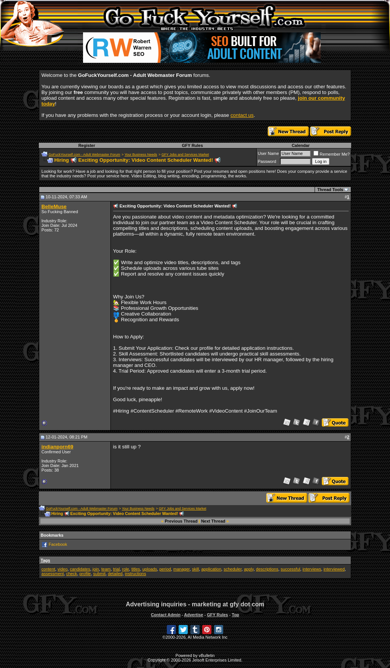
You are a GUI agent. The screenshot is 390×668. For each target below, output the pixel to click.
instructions (135, 573)
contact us (242, 115)
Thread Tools (330, 189)
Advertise (193, 614)
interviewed (334, 569)
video (62, 569)
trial (116, 569)
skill (195, 569)
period (165, 569)
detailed (115, 573)
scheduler (232, 569)
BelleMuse (54, 206)
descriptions (267, 569)
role (125, 569)
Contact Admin (166, 614)
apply (248, 569)
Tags (45, 560)
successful (290, 569)
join (96, 569)
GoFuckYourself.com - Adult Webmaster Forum (84, 154)
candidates (80, 569)
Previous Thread (181, 521)
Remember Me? (331, 154)
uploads (149, 569)
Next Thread (213, 521)
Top (235, 614)
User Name (268, 153)
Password (267, 161)
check (71, 573)
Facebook (58, 544)
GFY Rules (192, 145)
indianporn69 (58, 447)
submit (99, 573)
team (105, 569)
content (48, 569)
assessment (53, 573)
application (211, 569)
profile (85, 573)
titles (135, 569)
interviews (311, 569)
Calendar (301, 145)
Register (86, 145)
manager (181, 569)
